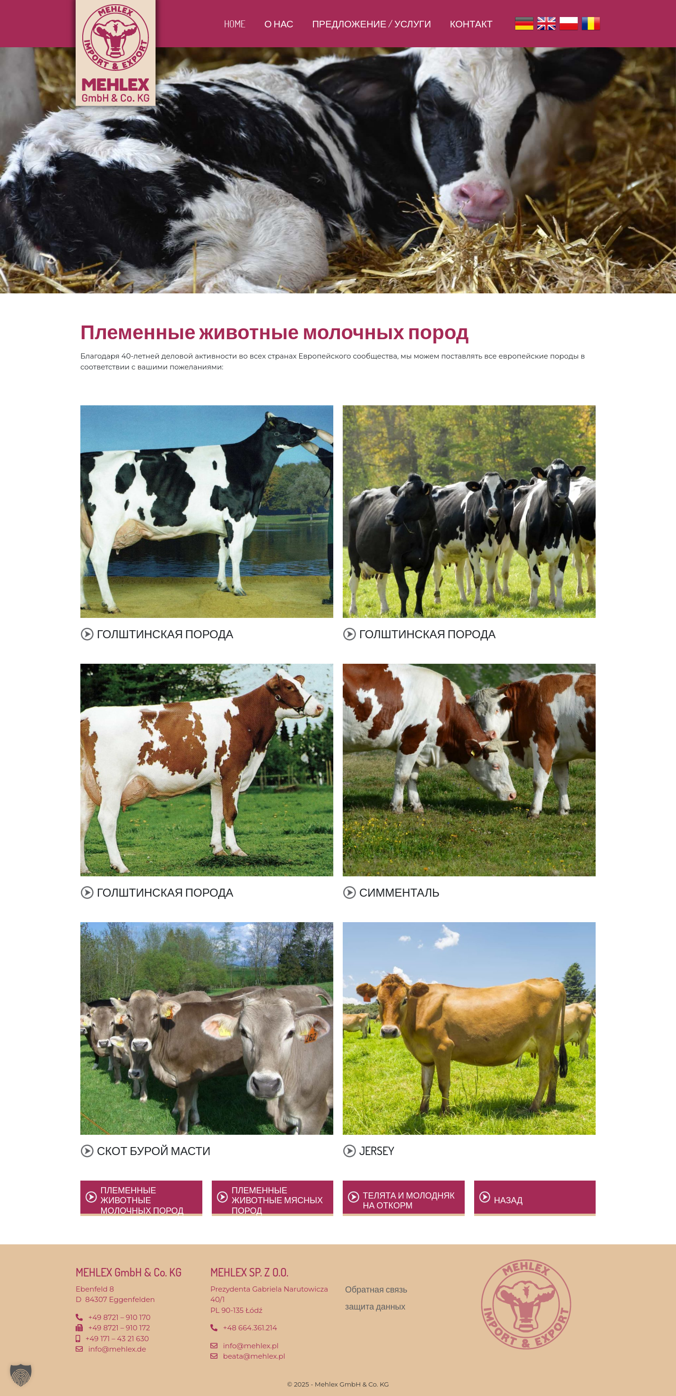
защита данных (375, 1306)
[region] (338, 170)
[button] (21, 1375)
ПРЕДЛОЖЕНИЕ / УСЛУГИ (371, 23)
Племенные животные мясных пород (277, 1200)
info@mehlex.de (117, 1349)
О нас (278, 23)
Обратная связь (376, 1289)
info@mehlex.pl (250, 1345)
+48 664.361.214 (250, 1327)
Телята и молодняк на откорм (409, 1200)
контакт (471, 23)
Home (234, 23)
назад (508, 1200)
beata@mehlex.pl (254, 1356)
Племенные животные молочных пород (142, 1200)
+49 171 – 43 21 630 (117, 1338)
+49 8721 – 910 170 (119, 1317)
